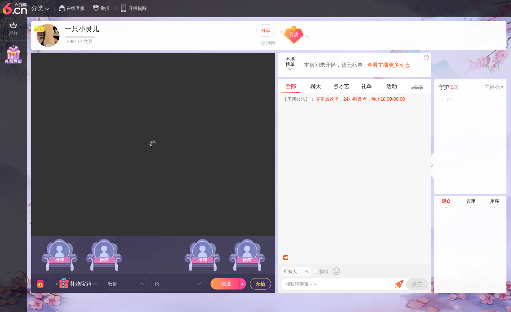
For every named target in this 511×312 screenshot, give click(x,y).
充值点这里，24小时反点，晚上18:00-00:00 (360, 99)
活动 (391, 86)
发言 (417, 284)
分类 (37, 8)
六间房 (16, 9)
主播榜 (494, 87)
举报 (102, 8)
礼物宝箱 (81, 284)
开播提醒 (133, 8)
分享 (265, 30)
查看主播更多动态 (388, 65)
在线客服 (72, 8)
